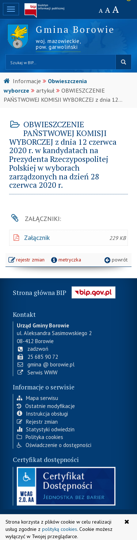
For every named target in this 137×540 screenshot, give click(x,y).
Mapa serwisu (37, 397)
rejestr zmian (26, 260)
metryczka (65, 259)
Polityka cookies (40, 436)
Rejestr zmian (37, 420)
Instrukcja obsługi (42, 412)
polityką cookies (59, 529)
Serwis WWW (37, 371)
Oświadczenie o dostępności (54, 444)
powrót (115, 259)
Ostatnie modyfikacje (46, 405)
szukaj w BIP (123, 62)
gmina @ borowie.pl (46, 363)
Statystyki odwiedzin (46, 428)
